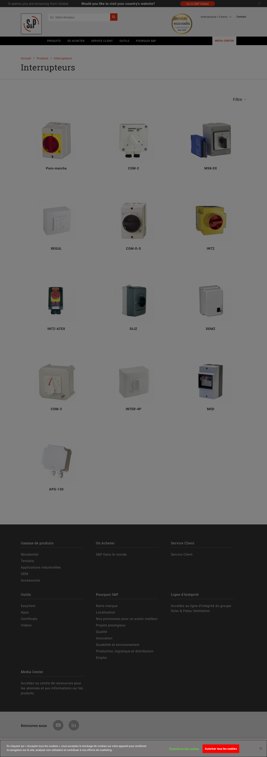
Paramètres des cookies (184, 751)
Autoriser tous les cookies (221, 751)
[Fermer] (260, 750)
